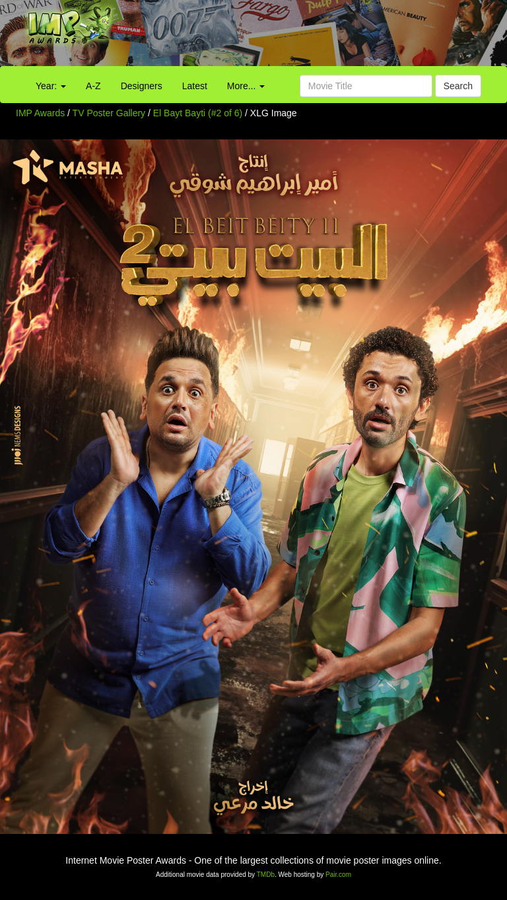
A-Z (93, 86)
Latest (194, 86)
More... (246, 86)
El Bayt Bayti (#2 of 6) (197, 113)
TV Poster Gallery (109, 113)
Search (458, 86)
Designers (141, 86)
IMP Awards (40, 113)
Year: (51, 86)
